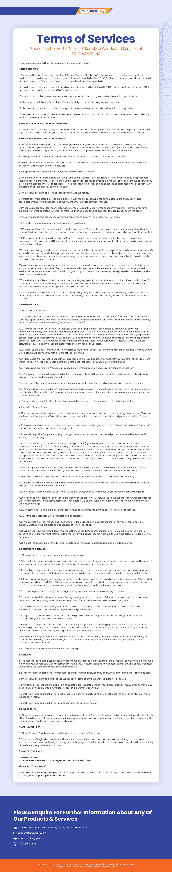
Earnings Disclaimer (126, 864)
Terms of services (57, 864)
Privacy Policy (43, 864)
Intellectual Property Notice (91, 864)
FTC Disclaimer (110, 864)
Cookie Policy (72, 864)
